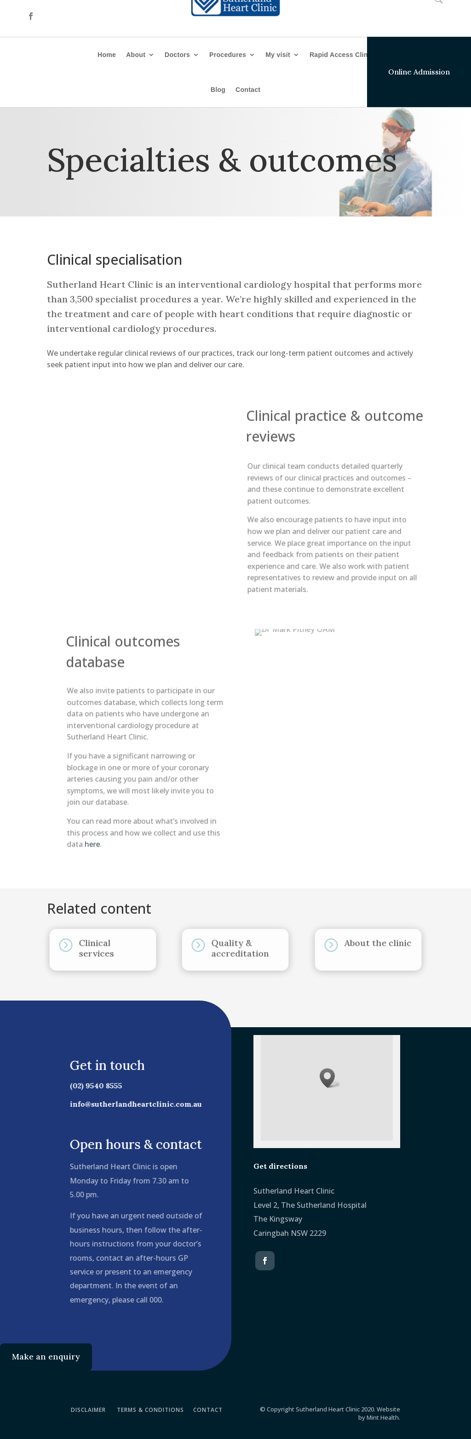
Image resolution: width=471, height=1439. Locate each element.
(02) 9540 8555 (93, 1085)
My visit (277, 54)
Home (107, 54)
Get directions (280, 1166)
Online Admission (419, 71)
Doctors (177, 54)
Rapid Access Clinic (341, 54)
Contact (248, 89)
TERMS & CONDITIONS (150, 1410)
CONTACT (208, 1410)
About (135, 54)
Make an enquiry (46, 1356)
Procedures (227, 54)
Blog (218, 89)
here (94, 841)
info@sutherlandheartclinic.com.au (133, 1104)
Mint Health (383, 1417)
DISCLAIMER (88, 1410)
